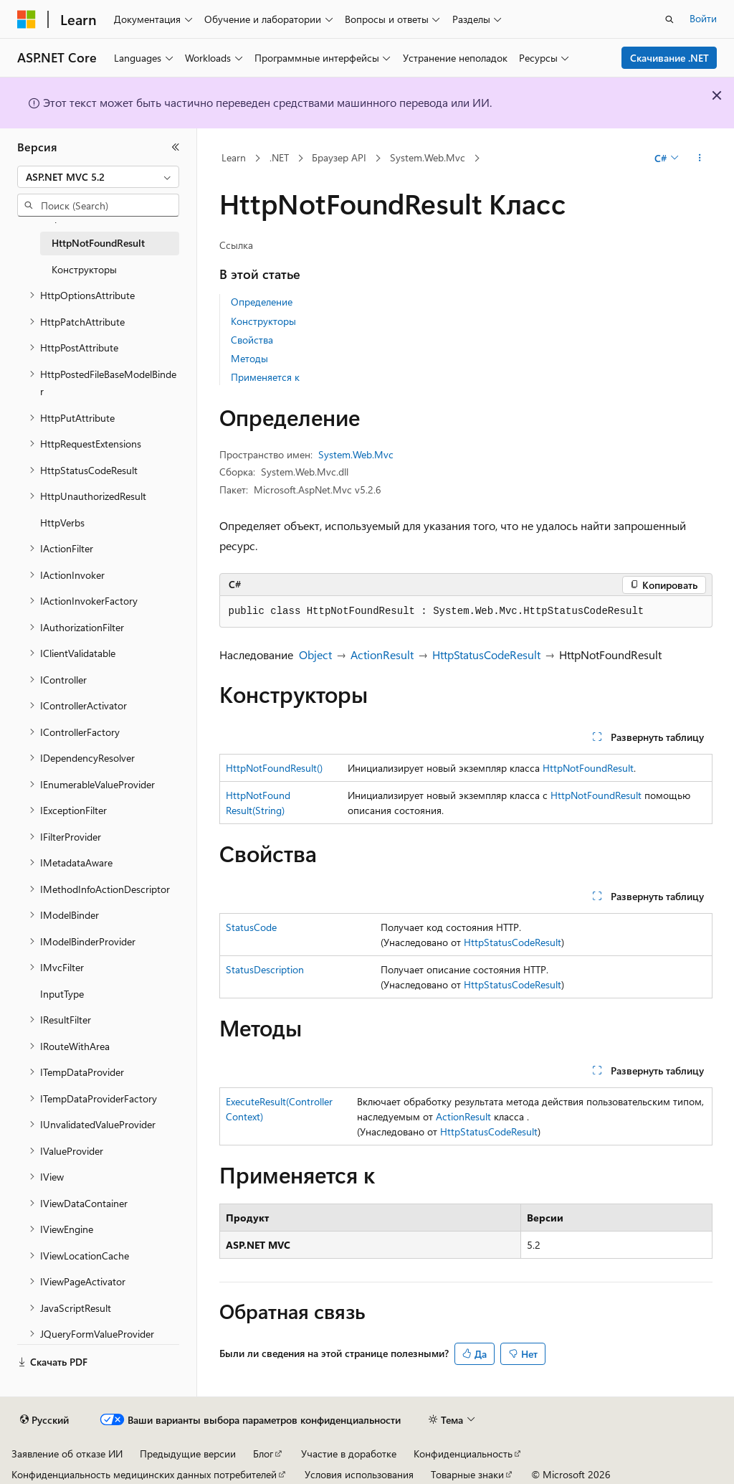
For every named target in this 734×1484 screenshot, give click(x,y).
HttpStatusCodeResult (486, 654)
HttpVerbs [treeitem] (62, 522)
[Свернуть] (176, 147)
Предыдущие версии (188, 1453)
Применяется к (265, 377)
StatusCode (251, 927)
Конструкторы (263, 321)
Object (315, 654)
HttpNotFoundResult (588, 768)
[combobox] (98, 177)
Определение (261, 301)
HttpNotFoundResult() (274, 768)
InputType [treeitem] (62, 994)
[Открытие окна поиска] (669, 19)
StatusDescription (265, 969)
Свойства (252, 339)
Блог (263, 1453)
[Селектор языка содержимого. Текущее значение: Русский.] (44, 1420)
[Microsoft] (26, 19)
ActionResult (382, 654)
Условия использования (359, 1474)
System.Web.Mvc (427, 157)
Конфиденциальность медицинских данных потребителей (144, 1474)
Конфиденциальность (463, 1453)
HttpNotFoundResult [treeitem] (98, 243)
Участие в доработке (348, 1453)
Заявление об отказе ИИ (67, 1453)
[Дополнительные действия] (699, 158)
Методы (249, 358)
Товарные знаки (467, 1474)
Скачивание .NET (669, 58)
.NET (279, 157)
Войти (703, 18)
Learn (233, 157)
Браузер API (339, 157)
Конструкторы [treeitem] (84, 269)
